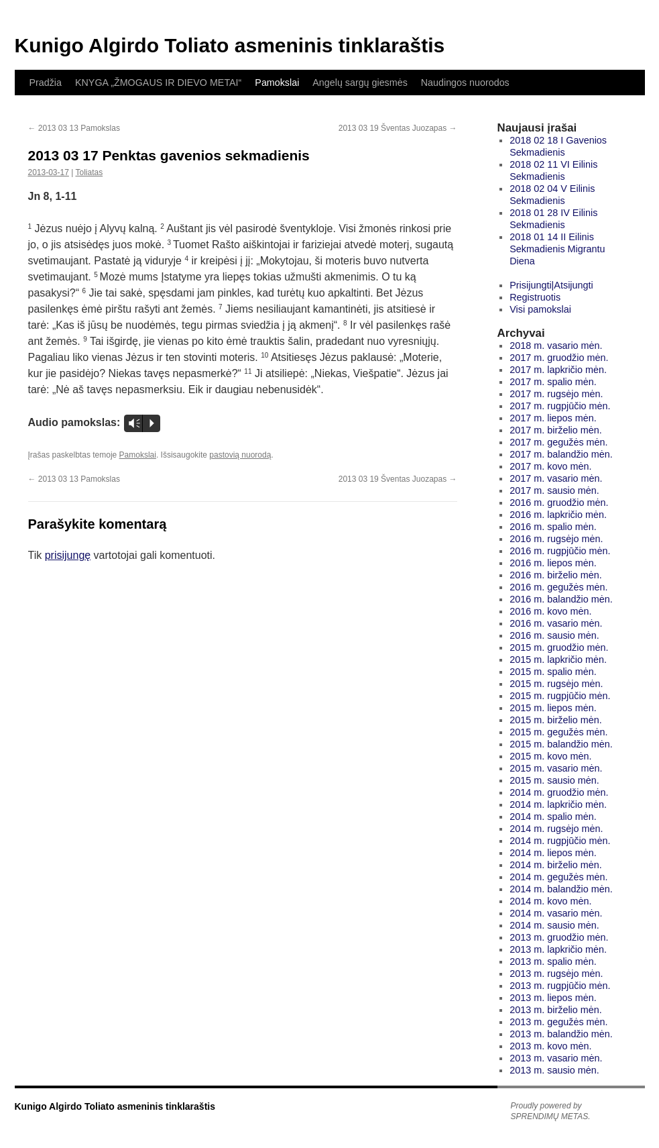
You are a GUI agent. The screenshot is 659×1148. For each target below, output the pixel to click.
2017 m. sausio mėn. (554, 490)
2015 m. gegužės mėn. (558, 732)
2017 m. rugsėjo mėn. (556, 393)
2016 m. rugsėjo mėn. (556, 538)
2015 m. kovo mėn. (550, 756)
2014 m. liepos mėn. (553, 852)
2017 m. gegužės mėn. (558, 442)
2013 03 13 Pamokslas (74, 128)
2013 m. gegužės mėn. (558, 1021)
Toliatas (89, 172)
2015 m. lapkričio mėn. (558, 659)
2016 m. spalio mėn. (553, 526)
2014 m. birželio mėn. (556, 864)
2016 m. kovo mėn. (550, 611)
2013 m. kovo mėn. (550, 1046)
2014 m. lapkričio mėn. (558, 804)
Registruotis (535, 297)
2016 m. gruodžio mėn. (559, 502)
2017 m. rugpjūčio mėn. (560, 406)
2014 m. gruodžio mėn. (559, 792)
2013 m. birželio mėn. (556, 1009)
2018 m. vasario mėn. (556, 345)
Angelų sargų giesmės (359, 82)
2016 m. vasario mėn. (556, 623)
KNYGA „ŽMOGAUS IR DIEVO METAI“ (158, 82)
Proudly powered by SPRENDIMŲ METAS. (551, 1111)
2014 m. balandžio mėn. (561, 889)
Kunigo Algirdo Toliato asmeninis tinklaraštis (230, 45)
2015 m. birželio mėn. (556, 720)
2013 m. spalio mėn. (553, 961)
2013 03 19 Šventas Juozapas (398, 128)
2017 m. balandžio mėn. (561, 454)
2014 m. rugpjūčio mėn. (560, 840)
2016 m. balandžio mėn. (561, 599)
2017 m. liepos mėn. (553, 418)
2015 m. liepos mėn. (553, 707)
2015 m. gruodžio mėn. (559, 647)
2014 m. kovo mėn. (550, 901)
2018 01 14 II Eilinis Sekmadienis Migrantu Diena (557, 248)
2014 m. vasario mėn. (556, 913)
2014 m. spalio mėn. (553, 816)
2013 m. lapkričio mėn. (558, 949)
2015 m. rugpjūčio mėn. (560, 695)
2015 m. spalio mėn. (553, 671)
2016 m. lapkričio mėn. (558, 514)
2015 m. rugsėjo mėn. (556, 683)
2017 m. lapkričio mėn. (558, 369)
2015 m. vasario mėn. (556, 768)
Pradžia (45, 82)
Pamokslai (277, 82)
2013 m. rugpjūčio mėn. (560, 985)
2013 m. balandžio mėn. (561, 1034)
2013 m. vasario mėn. (556, 1058)
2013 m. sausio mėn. (554, 1070)
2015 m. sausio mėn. (554, 780)
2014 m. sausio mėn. (554, 925)
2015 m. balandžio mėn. (561, 744)
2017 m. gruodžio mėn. (559, 357)
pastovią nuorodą (240, 455)
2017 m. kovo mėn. (550, 466)
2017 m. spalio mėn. (553, 381)
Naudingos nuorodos (465, 82)
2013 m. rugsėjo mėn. (556, 973)
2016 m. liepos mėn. (553, 563)
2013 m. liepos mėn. (553, 997)
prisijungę (68, 555)
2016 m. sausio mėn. (554, 635)
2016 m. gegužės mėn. (558, 587)
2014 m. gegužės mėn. (558, 877)
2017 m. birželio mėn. (556, 430)
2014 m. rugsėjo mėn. (556, 828)
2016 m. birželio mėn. (556, 575)
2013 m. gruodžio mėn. (559, 937)
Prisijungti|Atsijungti (551, 285)
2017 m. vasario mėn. (556, 478)
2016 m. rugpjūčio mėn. (560, 550)
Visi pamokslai (540, 309)
